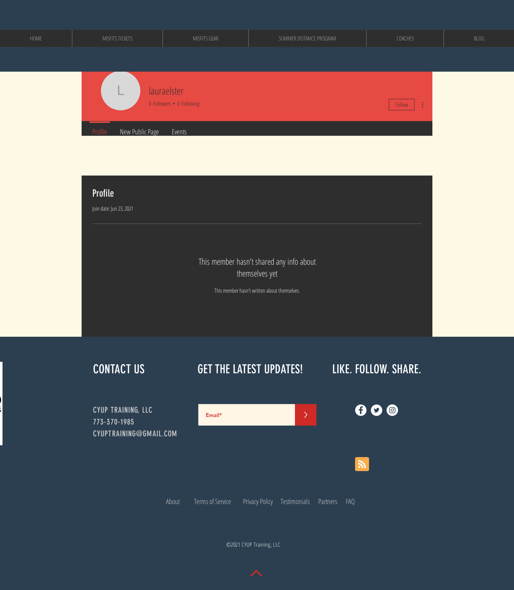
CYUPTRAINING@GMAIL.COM (135, 433)
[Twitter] (376, 410)
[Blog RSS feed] (362, 464)
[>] (305, 415)
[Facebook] (361, 410)
